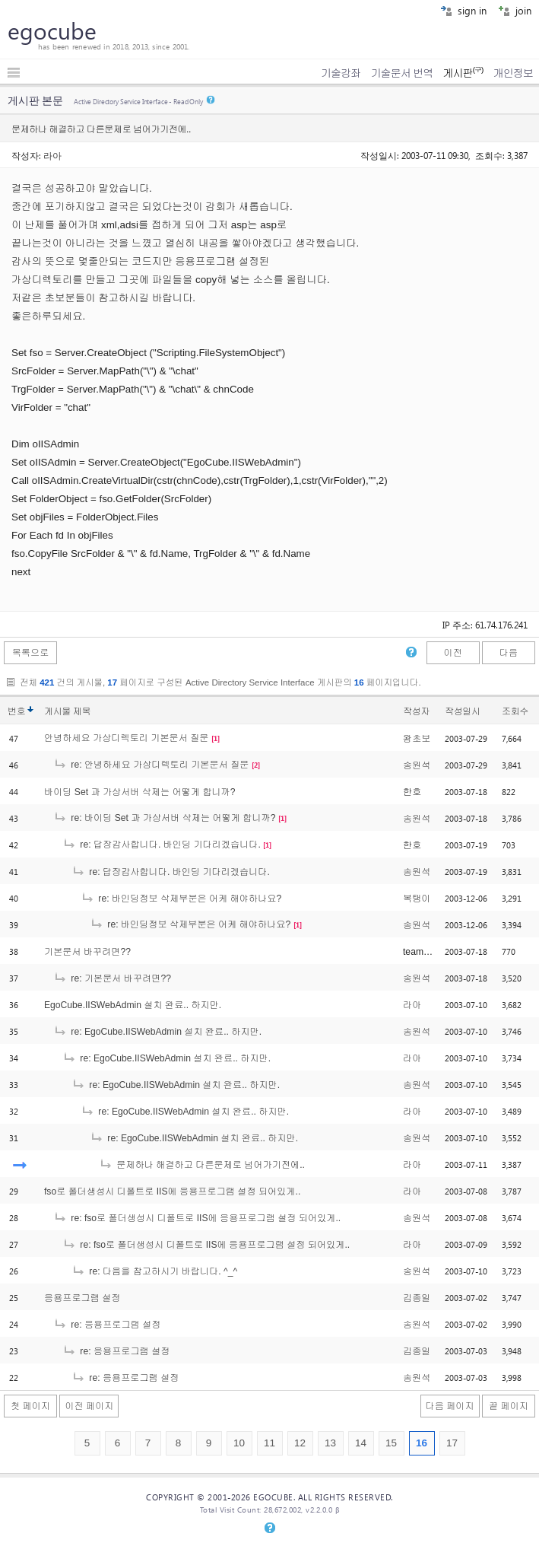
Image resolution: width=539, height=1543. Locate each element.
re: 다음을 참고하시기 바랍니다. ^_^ (154, 1271)
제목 (81, 711)
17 (452, 1443)
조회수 (515, 711)
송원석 (416, 765)
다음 (508, 652)
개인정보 (513, 73)
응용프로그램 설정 (82, 1298)
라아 (52, 155)
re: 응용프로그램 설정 (106, 1324)
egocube (52, 30)
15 (391, 1443)
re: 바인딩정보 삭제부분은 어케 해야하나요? (181, 898)
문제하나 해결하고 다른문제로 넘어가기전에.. (202, 1165)
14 (360, 1443)
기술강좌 (340, 73)
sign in (463, 10)
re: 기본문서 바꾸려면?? (112, 978)
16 (421, 1443)
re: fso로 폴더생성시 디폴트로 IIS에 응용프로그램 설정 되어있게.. (197, 1218)
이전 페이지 (89, 1406)
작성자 (416, 711)
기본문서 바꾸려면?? (87, 951)
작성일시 (462, 711)
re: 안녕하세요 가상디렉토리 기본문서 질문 (151, 764)
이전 (452, 652)
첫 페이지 (30, 1406)
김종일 (416, 1298)
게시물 (67, 711)
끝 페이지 (508, 1406)
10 (239, 1443)
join (514, 10)
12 (300, 1443)
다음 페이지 (450, 1406)
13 (330, 1443)
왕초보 (416, 738)
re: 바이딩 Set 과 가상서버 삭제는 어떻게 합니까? (164, 818)
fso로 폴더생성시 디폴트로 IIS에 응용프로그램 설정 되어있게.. (172, 1191)
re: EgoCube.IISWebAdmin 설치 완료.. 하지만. (157, 1031)
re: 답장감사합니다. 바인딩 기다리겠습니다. (161, 844)
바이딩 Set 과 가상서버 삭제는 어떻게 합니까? (140, 792)
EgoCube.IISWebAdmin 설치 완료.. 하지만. (132, 1005)
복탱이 (416, 898)
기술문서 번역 (402, 73)
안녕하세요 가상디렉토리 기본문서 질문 (126, 738)
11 (269, 1443)
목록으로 (30, 652)
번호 (16, 711)
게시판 (462, 73)
